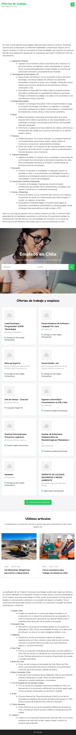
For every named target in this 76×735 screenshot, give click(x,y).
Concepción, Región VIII (15, 408)
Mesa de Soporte (12, 363)
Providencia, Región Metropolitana (55, 411)
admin (6, 567)
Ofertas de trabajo (13, 4)
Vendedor (9, 474)
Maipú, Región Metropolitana (54, 491)
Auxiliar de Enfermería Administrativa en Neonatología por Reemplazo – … (55, 438)
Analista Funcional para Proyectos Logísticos (15, 435)
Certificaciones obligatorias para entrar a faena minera (17, 571)
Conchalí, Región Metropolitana (17, 445)
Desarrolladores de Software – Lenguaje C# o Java (55, 325)
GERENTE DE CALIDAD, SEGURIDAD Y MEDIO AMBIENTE (53, 477)
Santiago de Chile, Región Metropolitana (14, 339)
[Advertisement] (38, 24)
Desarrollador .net (50, 363)
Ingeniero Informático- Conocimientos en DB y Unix (54, 401)
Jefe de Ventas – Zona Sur (16, 399)
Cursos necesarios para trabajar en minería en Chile (55, 571)
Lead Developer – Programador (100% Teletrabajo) (14, 326)
